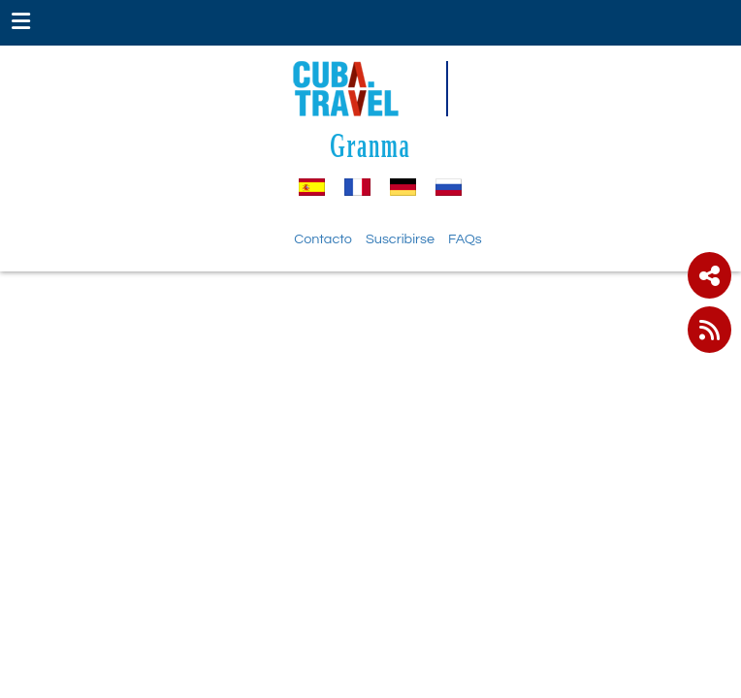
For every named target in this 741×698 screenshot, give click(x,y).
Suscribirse (400, 239)
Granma (370, 145)
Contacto (323, 239)
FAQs (465, 239)
